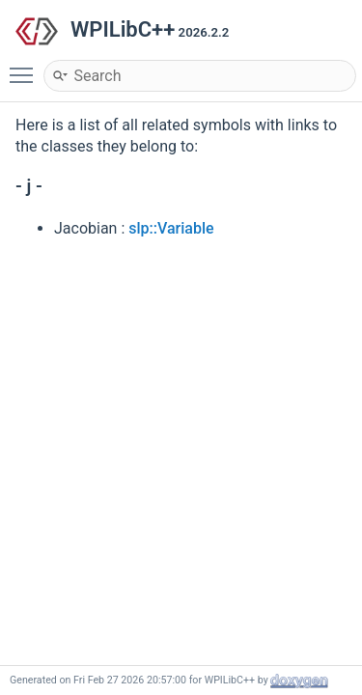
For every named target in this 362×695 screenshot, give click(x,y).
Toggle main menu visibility (26, 66)
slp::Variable (170, 228)
